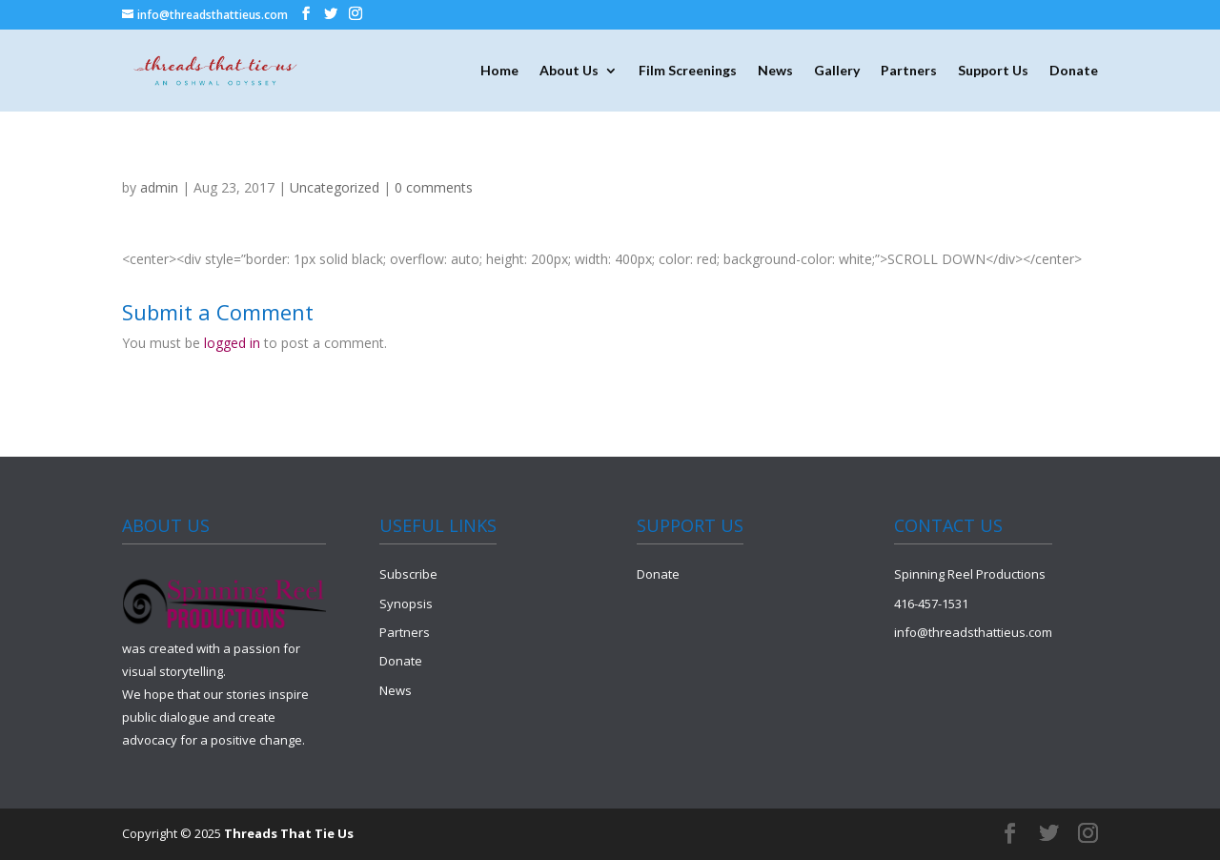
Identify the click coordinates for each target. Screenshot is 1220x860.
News (775, 71)
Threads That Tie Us (289, 833)
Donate (1073, 71)
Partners (909, 71)
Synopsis (406, 603)
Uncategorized (334, 187)
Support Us (993, 71)
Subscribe (408, 574)
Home (499, 71)
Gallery (837, 71)
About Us (569, 71)
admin (159, 187)
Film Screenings (688, 71)
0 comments (434, 187)
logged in (232, 343)
